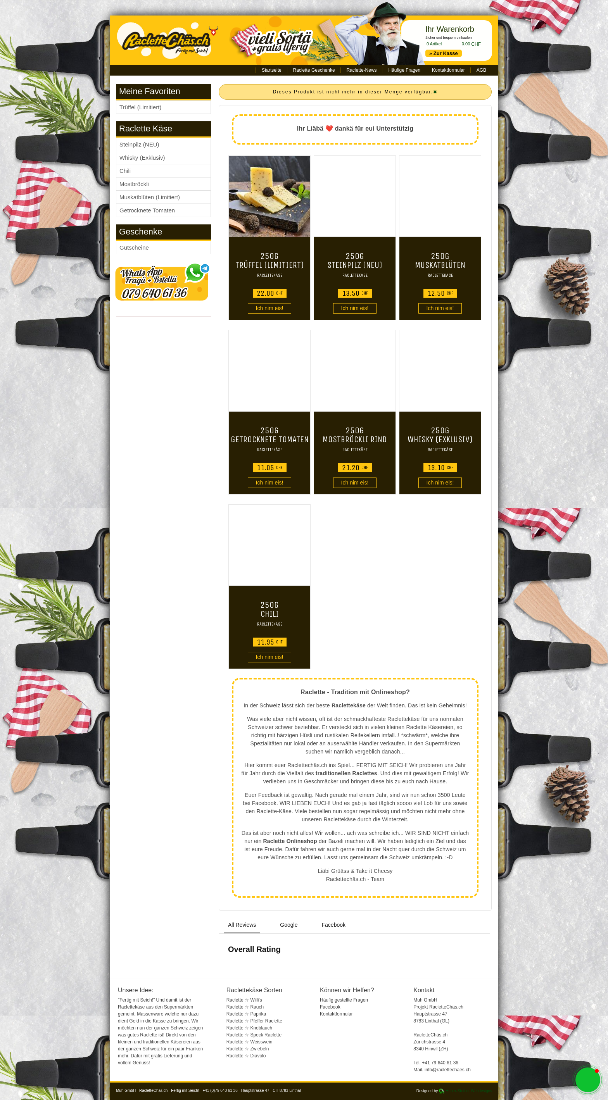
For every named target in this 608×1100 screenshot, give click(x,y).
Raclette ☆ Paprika (246, 1014)
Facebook (330, 1007)
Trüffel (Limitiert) (140, 107)
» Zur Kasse (443, 53)
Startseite (272, 70)
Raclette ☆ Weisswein (249, 1042)
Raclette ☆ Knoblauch (249, 1028)
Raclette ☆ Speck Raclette (254, 1035)
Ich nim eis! (269, 308)
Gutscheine (134, 247)
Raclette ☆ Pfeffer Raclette (254, 1021)
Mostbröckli (134, 184)
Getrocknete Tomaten (147, 210)
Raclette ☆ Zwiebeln (247, 1049)
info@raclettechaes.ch (448, 1069)
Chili (125, 170)
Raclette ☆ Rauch (245, 1007)
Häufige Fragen (404, 70)
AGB (481, 70)
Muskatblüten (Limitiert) (149, 197)
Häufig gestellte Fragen (344, 1000)
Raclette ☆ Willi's (244, 1000)
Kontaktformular (448, 70)
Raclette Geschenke (314, 70)
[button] (587, 1079)
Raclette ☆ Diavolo (246, 1056)
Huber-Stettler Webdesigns (469, 1091)
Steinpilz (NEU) (139, 144)
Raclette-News (362, 70)
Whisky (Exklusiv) (142, 157)
